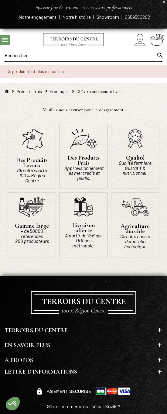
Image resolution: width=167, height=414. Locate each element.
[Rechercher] (83, 55)
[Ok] (159, 55)
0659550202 (137, 17)
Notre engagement (38, 17)
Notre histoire (77, 17)
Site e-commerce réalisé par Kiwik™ (83, 406)
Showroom (108, 17)
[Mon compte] (140, 40)
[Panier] (157, 40)
